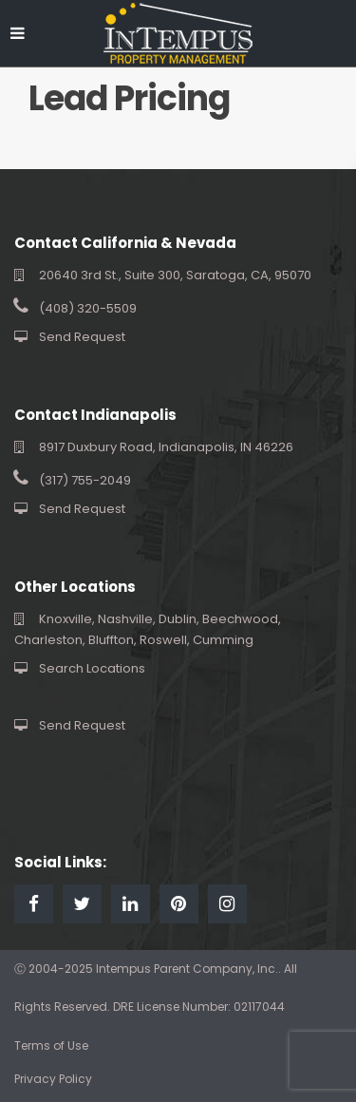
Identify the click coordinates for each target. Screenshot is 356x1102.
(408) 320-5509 (88, 308)
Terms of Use (51, 1045)
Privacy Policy (53, 1079)
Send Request (82, 337)
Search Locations (92, 668)
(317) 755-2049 (85, 480)
